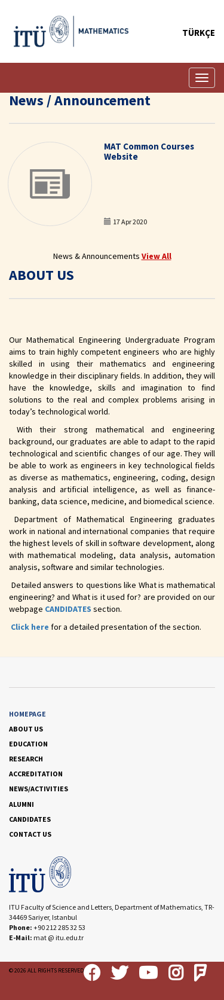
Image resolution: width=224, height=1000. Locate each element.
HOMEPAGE (27, 713)
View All (156, 256)
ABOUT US (26, 728)
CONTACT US (30, 834)
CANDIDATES (68, 608)
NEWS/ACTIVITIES (38, 788)
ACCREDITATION (36, 773)
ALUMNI (21, 804)
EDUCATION (28, 743)
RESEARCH (26, 758)
